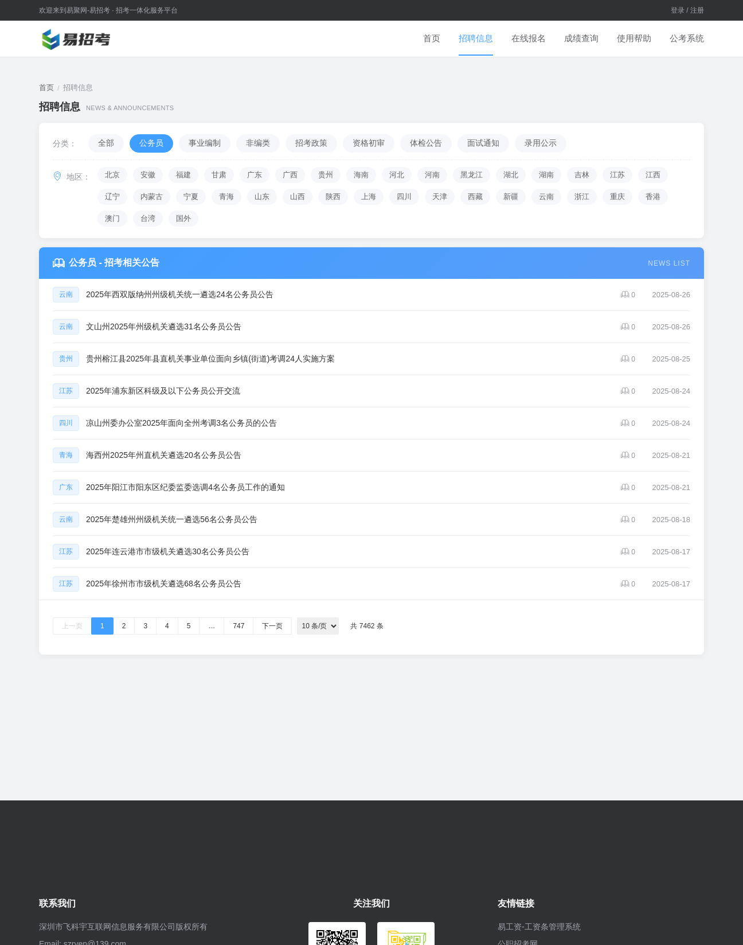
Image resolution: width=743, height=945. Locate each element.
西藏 (475, 196)
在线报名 (528, 38)
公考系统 (687, 38)
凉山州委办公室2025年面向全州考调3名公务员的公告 (181, 422)
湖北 (510, 174)
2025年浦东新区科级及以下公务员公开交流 (163, 390)
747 (238, 626)
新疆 (510, 196)
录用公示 (541, 142)
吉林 (581, 174)
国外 (183, 218)
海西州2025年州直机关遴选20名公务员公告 (163, 455)
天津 (439, 196)
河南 (432, 174)
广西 (290, 174)
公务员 (151, 142)
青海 (226, 196)
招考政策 (311, 142)
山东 (262, 196)
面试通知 (483, 142)
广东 (254, 174)
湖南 (546, 174)
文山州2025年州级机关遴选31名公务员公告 (163, 326)
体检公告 (426, 142)
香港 (653, 196)
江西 (653, 174)
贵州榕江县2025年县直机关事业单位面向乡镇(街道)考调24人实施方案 (210, 358)
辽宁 (112, 196)
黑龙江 (471, 174)
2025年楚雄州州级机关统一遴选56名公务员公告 (171, 519)
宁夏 (190, 196)
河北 (396, 174)
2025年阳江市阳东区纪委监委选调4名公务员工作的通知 (185, 487)
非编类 (258, 142)
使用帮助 (634, 38)
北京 (112, 174)
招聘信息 (476, 38)
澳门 (112, 218)
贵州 (325, 174)
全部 (106, 142)
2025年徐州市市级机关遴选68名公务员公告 (163, 583)
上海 (368, 196)
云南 (546, 196)
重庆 (617, 196)
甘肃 (219, 174)
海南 (361, 174)
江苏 (617, 174)
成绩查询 (581, 38)
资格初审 (369, 142)
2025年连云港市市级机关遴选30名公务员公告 (167, 551)
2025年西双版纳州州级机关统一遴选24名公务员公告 (179, 294)
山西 (297, 196)
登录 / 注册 (687, 10)
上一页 (72, 626)
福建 (183, 174)
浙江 (581, 196)
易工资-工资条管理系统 (539, 926)
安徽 (147, 174)
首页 (431, 38)
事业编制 (205, 142)
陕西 (333, 196)
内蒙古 (151, 196)
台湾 (147, 218)
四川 (404, 196)
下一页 (272, 626)
